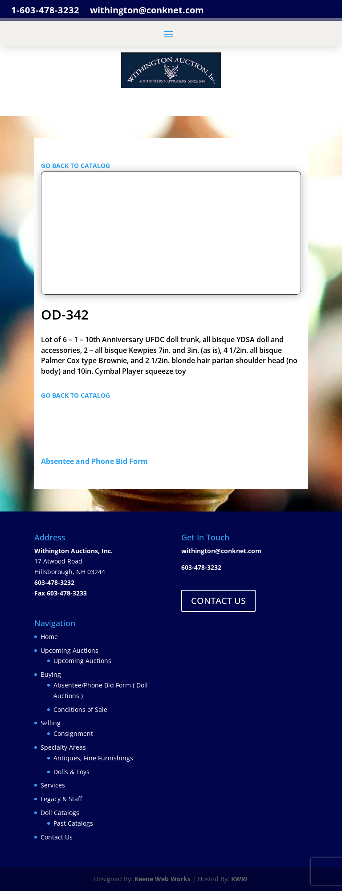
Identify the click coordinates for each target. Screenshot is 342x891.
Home (49, 636)
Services (53, 785)
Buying (51, 674)
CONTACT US (218, 601)
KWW (239, 879)
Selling (51, 723)
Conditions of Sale (80, 709)
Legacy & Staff (61, 799)
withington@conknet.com (221, 551)
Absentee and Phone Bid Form (97, 461)
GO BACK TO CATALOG (75, 165)
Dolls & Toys (71, 771)
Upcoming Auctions (69, 650)
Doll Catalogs (60, 812)
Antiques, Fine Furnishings (93, 758)
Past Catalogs (73, 823)
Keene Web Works (162, 879)
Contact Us (57, 837)
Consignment (73, 733)
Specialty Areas (63, 747)
